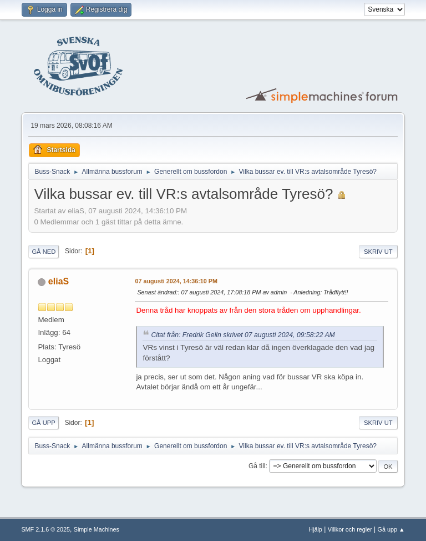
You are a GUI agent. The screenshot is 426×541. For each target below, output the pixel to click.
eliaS (58, 281)
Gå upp (43, 422)
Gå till (257, 466)
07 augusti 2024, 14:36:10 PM (176, 281)
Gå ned (43, 251)
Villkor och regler (350, 529)
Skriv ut (378, 251)
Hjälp (315, 529)
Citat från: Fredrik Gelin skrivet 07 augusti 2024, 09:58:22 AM (242, 335)
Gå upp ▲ (391, 529)
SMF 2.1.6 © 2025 (45, 529)
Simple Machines (96, 529)
